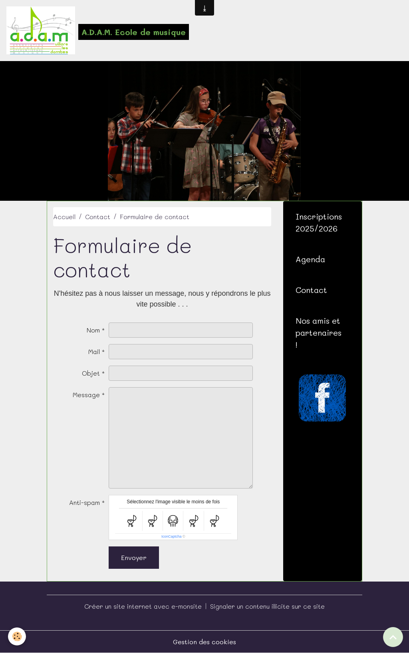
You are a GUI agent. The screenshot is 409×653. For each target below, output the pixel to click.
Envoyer (134, 557)
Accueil (64, 216)
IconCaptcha (171, 536)
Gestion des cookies (204, 641)
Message (86, 394)
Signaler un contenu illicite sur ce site (267, 606)
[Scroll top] (393, 637)
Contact (97, 216)
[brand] (97, 30)
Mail (94, 351)
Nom (93, 330)
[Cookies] (17, 636)
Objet (91, 373)
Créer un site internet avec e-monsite (143, 606)
